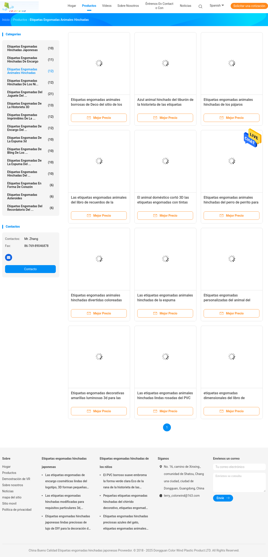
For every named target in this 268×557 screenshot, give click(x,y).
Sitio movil (9, 503)
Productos (9, 473)
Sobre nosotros (12, 485)
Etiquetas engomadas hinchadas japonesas (30, 48)
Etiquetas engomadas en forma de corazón (30, 185)
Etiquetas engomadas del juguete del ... (30, 93)
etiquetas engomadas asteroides (30, 196)
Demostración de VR (16, 479)
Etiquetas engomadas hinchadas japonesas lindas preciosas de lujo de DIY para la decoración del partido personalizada (68, 523)
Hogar (6, 466)
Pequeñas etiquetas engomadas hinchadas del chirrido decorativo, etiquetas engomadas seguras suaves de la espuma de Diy (126, 502)
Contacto (30, 269)
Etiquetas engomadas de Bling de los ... (30, 150)
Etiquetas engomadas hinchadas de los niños (124, 463)
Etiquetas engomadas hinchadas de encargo (30, 59)
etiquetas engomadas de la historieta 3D (30, 105)
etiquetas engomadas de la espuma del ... (30, 162)
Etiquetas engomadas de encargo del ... (30, 128)
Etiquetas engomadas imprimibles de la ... (30, 116)
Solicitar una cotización (249, 6)
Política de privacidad (16, 509)
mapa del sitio (12, 497)
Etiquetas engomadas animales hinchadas (30, 71)
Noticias (8, 491)
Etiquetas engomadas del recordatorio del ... (30, 207)
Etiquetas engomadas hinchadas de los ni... (30, 82)
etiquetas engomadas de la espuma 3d (30, 139)
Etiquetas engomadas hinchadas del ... (30, 173)
